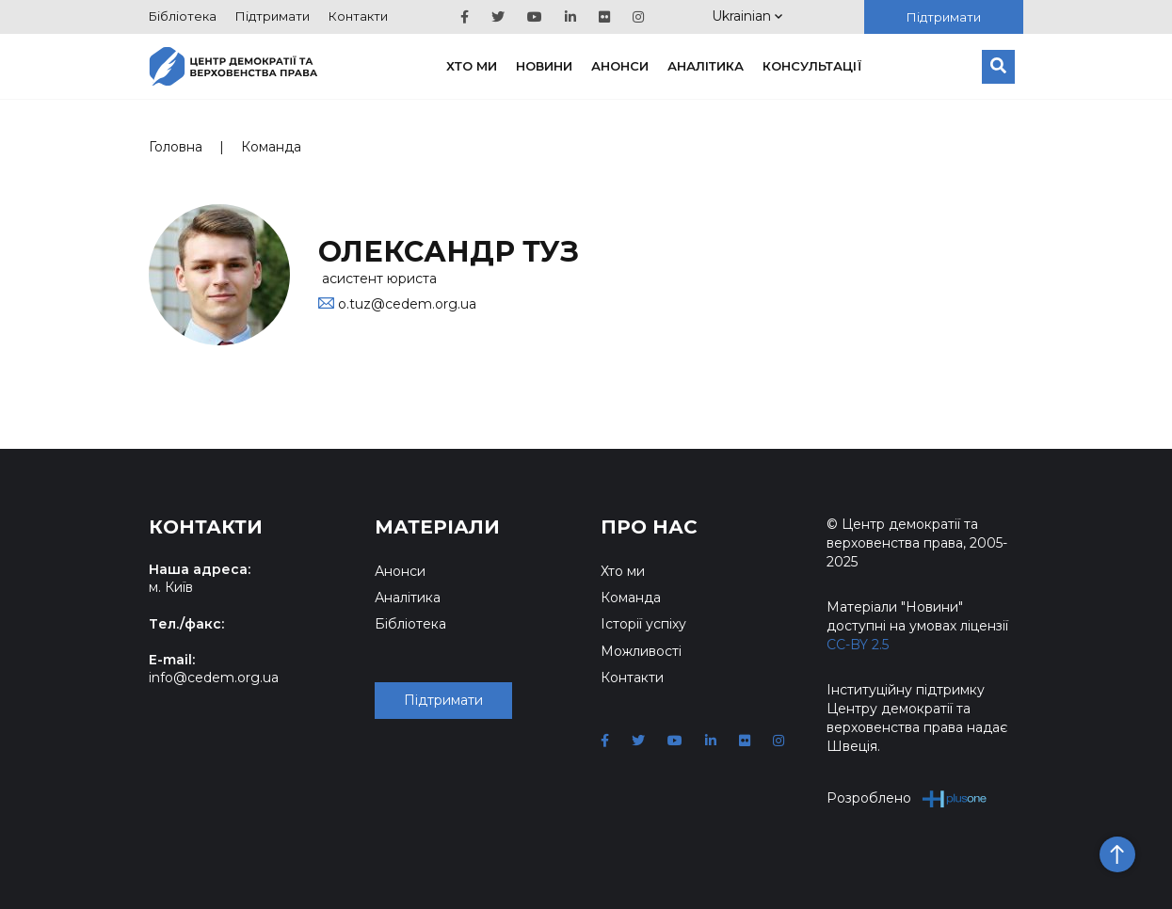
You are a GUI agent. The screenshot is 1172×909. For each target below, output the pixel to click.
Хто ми (471, 65)
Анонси (620, 65)
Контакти (358, 16)
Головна (175, 146)
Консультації (812, 65)
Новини (544, 65)
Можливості (641, 651)
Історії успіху (643, 623)
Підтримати (272, 16)
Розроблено (907, 798)
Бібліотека (183, 16)
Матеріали (437, 527)
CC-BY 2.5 (858, 644)
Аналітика (705, 65)
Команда (271, 146)
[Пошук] (998, 67)
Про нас (649, 527)
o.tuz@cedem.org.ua (407, 303)
